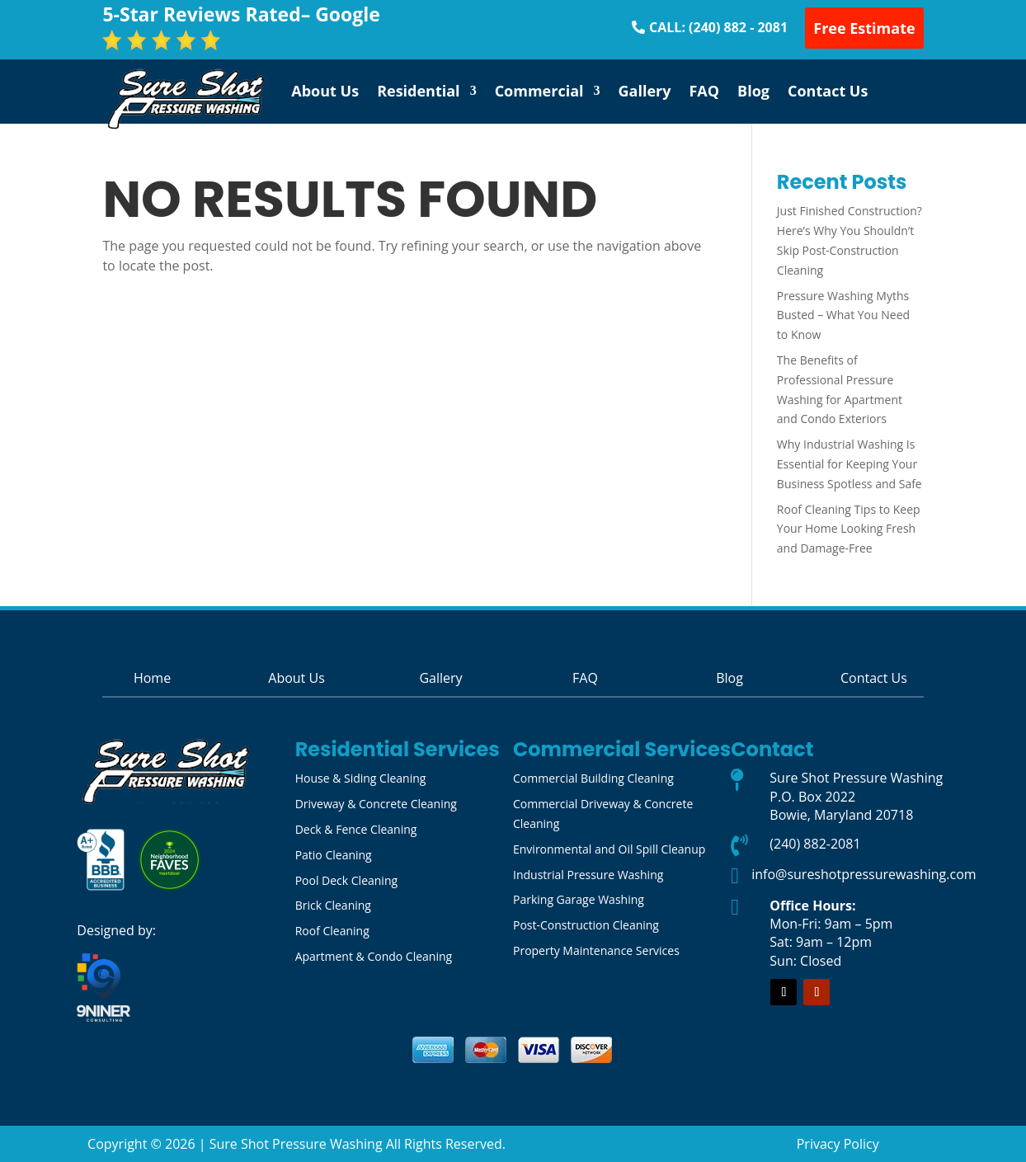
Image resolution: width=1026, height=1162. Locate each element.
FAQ (704, 91)
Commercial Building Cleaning (593, 778)
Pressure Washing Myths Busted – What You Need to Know (843, 315)
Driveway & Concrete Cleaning (376, 804)
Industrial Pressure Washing (588, 874)
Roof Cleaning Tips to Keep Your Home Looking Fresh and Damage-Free (848, 529)
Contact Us (828, 91)
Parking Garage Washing (578, 899)
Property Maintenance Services (596, 950)
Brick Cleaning (333, 905)
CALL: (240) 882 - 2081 (718, 27)
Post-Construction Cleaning (586, 925)
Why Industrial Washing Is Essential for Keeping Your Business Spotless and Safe (849, 464)
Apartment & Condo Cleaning (374, 956)
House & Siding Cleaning (360, 778)
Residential (418, 91)
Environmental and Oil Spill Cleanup (609, 849)
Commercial (539, 91)
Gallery (645, 91)
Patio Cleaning (333, 855)
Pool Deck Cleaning (346, 880)
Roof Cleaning (332, 931)
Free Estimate (864, 28)
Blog (753, 91)
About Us (325, 91)
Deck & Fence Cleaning (356, 829)
